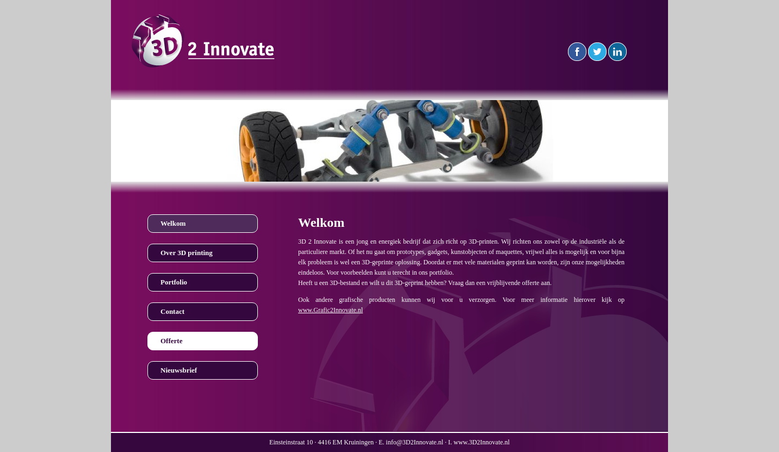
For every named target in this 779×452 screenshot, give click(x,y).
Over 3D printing (186, 253)
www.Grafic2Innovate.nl (330, 310)
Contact (172, 311)
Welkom (173, 223)
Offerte (171, 341)
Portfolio (173, 282)
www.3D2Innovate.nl (482, 442)
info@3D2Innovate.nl (414, 442)
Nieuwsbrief (178, 370)
